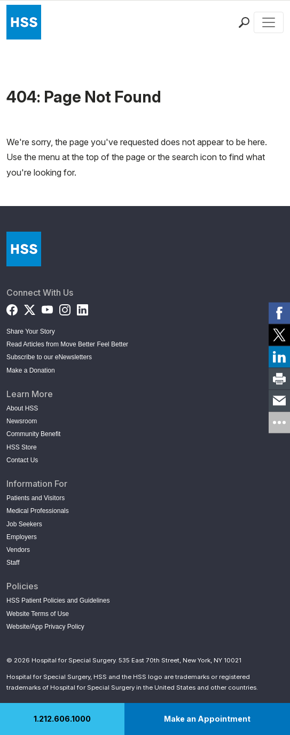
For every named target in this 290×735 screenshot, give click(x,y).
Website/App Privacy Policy (45, 626)
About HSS (22, 408)
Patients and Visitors (35, 498)
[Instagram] (64, 307)
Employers (21, 537)
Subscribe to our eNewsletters (49, 357)
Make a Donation (30, 370)
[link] (279, 312)
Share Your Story (30, 331)
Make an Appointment (207, 718)
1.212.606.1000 (62, 718)
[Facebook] (12, 307)
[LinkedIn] (82, 307)
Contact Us (22, 460)
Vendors (18, 550)
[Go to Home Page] (23, 249)
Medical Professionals (37, 511)
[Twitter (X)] (29, 307)
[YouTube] (47, 307)
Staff (12, 562)
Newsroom (21, 421)
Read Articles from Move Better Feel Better (67, 344)
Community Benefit (33, 434)
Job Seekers (24, 524)
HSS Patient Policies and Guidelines (57, 600)
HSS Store (21, 447)
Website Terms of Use (37, 614)
